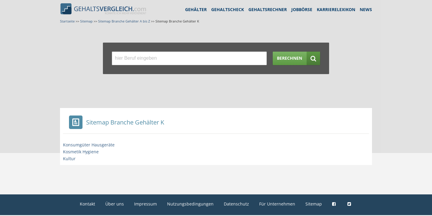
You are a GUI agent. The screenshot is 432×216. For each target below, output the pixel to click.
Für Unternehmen (277, 204)
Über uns (114, 204)
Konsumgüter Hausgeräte (89, 145)
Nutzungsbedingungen (190, 204)
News (366, 9)
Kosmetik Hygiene (81, 151)
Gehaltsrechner (267, 9)
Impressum (145, 204)
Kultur (69, 158)
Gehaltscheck (227, 9)
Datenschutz (236, 204)
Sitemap (313, 204)
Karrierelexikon (336, 9)
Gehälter (196, 9)
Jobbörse (301, 9)
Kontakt (87, 204)
